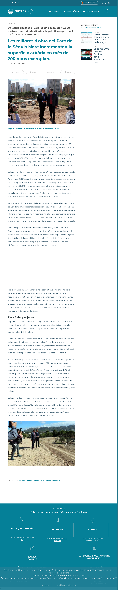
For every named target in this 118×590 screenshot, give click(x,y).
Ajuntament (54, 11)
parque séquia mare (53, 480)
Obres (97, 32)
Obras (29, 480)
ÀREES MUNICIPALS (91, 11)
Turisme (97, 47)
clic (22, 540)
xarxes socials (42, 567)
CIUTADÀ (20, 11)
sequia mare (39, 480)
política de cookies (77, 575)
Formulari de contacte (94, 567)
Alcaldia (13, 23)
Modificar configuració (66, 585)
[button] (16, 72)
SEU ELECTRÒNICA (71, 11)
